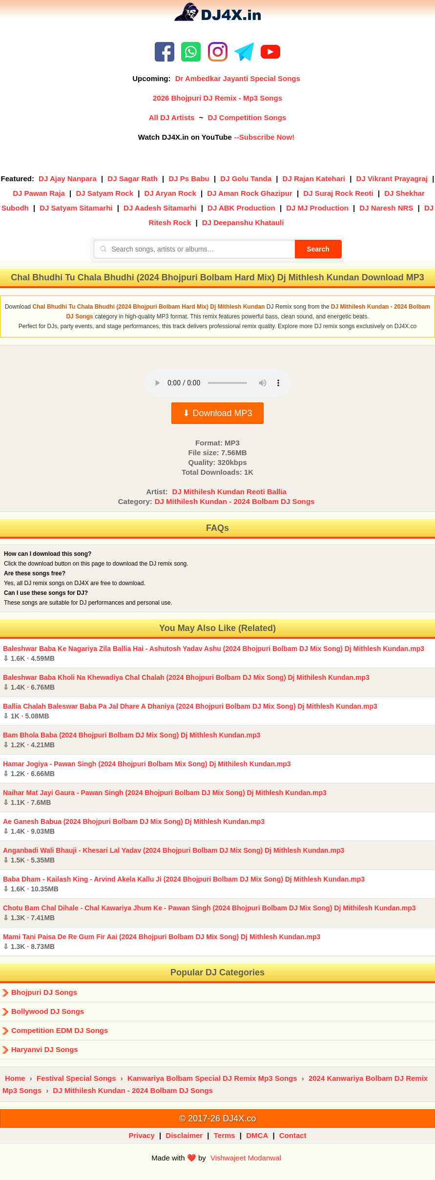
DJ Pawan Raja (39, 193)
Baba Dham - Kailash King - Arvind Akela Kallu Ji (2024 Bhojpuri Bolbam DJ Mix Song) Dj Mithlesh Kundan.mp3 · (184, 884)
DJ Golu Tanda (245, 178)
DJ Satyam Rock (104, 193)
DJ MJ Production (317, 208)
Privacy (141, 1135)
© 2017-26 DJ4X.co (217, 1118)
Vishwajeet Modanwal (245, 1158)
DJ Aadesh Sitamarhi (160, 208)
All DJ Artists (172, 117)
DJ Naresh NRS (386, 208)
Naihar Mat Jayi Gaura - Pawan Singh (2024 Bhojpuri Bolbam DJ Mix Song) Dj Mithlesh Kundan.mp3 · (165, 797)
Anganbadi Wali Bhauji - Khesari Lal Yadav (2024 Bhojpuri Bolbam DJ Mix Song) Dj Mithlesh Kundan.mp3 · (173, 855)
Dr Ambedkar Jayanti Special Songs (237, 78)
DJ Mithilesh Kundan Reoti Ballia (229, 491)
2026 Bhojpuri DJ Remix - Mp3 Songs (217, 98)
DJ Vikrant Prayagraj (392, 178)
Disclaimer (184, 1135)
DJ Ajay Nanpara (68, 178)
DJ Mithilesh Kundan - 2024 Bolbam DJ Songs (235, 501)
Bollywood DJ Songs (47, 1011)
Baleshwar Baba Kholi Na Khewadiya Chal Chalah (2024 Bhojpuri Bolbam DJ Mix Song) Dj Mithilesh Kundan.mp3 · (186, 682)
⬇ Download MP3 (217, 413)
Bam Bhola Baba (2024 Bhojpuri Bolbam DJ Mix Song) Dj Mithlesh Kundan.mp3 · (131, 740)
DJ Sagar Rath (132, 178)
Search (318, 249)
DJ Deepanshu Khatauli (243, 222)
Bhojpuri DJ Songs (44, 992)
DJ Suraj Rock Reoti (338, 193)
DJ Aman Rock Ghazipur (249, 193)
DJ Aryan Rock (170, 193)
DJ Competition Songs (246, 117)
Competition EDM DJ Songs (59, 1030)
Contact (293, 1135)
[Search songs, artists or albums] (194, 249)
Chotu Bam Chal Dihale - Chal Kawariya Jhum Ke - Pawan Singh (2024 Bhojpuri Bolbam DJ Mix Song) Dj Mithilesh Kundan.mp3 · (209, 913)
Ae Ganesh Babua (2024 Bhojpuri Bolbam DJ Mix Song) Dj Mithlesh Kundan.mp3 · (134, 826)
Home (15, 1078)
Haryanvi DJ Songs (44, 1049)
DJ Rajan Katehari (314, 178)
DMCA (257, 1135)
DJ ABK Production (241, 208)
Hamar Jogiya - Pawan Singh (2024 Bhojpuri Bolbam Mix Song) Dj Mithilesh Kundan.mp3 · (147, 769)
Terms (224, 1135)
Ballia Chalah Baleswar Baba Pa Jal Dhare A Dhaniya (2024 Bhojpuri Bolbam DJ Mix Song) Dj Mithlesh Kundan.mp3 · (190, 711)
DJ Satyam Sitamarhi (76, 208)
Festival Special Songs (76, 1078)
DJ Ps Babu (188, 178)
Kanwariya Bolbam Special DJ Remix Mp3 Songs (212, 1078)
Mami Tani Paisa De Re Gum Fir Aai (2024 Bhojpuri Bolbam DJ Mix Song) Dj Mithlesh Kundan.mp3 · (161, 941)
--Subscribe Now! (264, 137)
